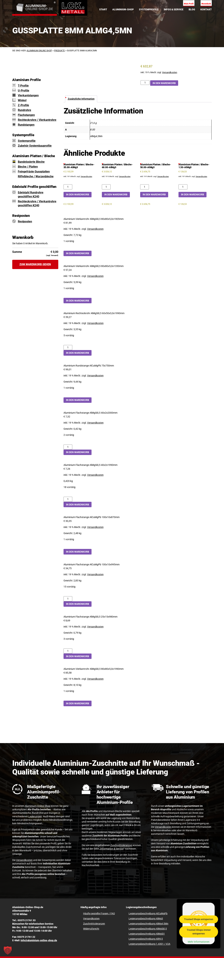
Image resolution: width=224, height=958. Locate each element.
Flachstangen (26, 115)
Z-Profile (23, 105)
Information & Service (112, 848)
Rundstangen (26, 124)
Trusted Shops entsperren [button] (198, 919)
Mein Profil (189, 4)
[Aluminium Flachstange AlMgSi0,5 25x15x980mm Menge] (68, 651)
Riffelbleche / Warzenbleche (36, 176)
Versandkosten (169, 72)
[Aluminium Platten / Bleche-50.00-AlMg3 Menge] (144, 186)
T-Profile (23, 85)
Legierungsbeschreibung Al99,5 (146, 938)
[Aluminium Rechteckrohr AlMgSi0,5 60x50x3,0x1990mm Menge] (68, 347)
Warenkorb (206, 4)
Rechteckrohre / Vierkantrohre (37, 120)
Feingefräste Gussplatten (34, 171)
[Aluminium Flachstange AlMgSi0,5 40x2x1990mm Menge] (68, 499)
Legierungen (35, 816)
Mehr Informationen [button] (198, 941)
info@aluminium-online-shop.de (39, 940)
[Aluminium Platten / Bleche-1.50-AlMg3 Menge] (182, 186)
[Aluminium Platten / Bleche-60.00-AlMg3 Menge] (106, 186)
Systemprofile (27, 140)
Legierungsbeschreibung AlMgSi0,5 (148, 928)
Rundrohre (24, 110)
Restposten (25, 221)
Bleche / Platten (28, 166)
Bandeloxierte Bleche (31, 161)
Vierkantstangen (28, 95)
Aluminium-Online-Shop (37, 806)
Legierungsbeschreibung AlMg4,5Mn (148, 923)
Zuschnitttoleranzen (121, 845)
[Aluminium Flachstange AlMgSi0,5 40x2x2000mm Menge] (68, 447)
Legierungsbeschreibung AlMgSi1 (147, 933)
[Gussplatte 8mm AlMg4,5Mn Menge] (145, 82)
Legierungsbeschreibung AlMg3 (146, 918)
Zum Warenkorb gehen (35, 264)
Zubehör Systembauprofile (35, 145)
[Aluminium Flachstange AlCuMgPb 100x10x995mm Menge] (68, 598)
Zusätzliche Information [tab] (81, 98)
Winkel (22, 100)
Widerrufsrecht (91, 928)
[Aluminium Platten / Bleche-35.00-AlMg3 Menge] (68, 186)
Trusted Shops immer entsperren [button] (199, 931)
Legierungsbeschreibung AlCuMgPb (148, 913)
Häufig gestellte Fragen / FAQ (99, 913)
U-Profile (23, 90)
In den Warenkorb (164, 83)
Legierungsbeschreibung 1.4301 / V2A (149, 943)
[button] (7, 950)
